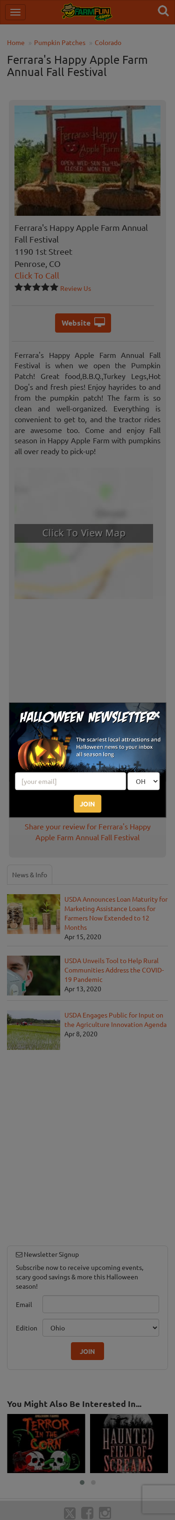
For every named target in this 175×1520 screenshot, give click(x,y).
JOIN (87, 803)
